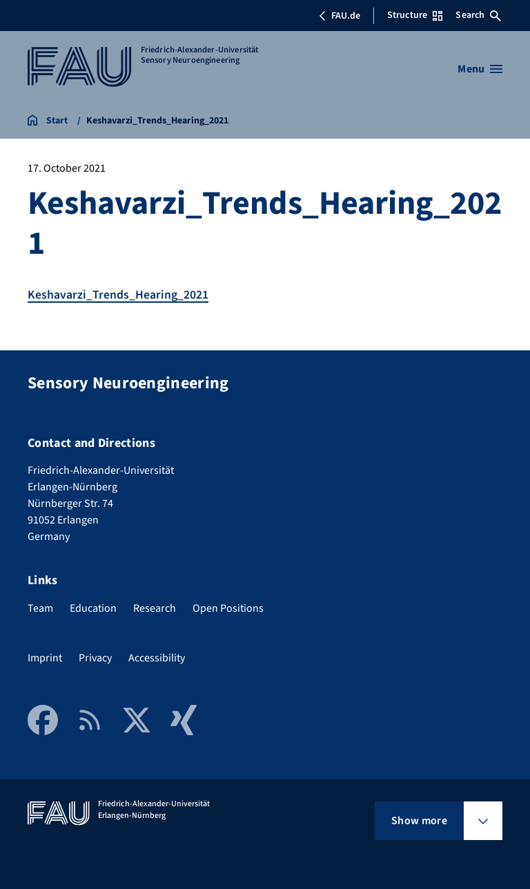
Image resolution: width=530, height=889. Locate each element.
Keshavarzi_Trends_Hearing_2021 (118, 294)
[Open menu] (480, 69)
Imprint (45, 657)
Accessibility (156, 657)
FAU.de (339, 16)
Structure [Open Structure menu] (414, 15)
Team (40, 607)
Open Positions (228, 607)
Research (154, 607)
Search (478, 15)
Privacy (95, 657)
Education (93, 607)
